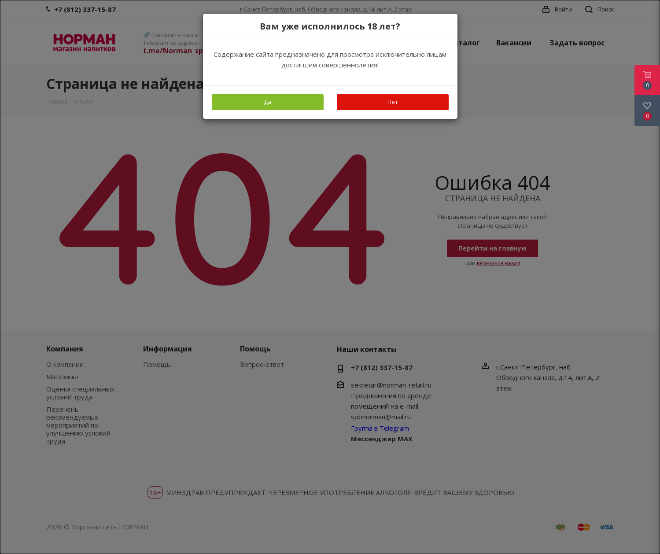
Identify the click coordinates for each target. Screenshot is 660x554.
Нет (392, 102)
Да (267, 102)
